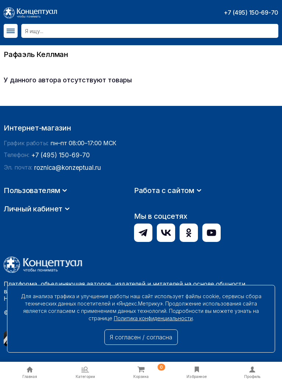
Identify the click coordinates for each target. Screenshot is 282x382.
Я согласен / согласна (141, 337)
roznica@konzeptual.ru (65, 236)
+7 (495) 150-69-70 (251, 12)
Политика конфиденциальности (153, 318)
